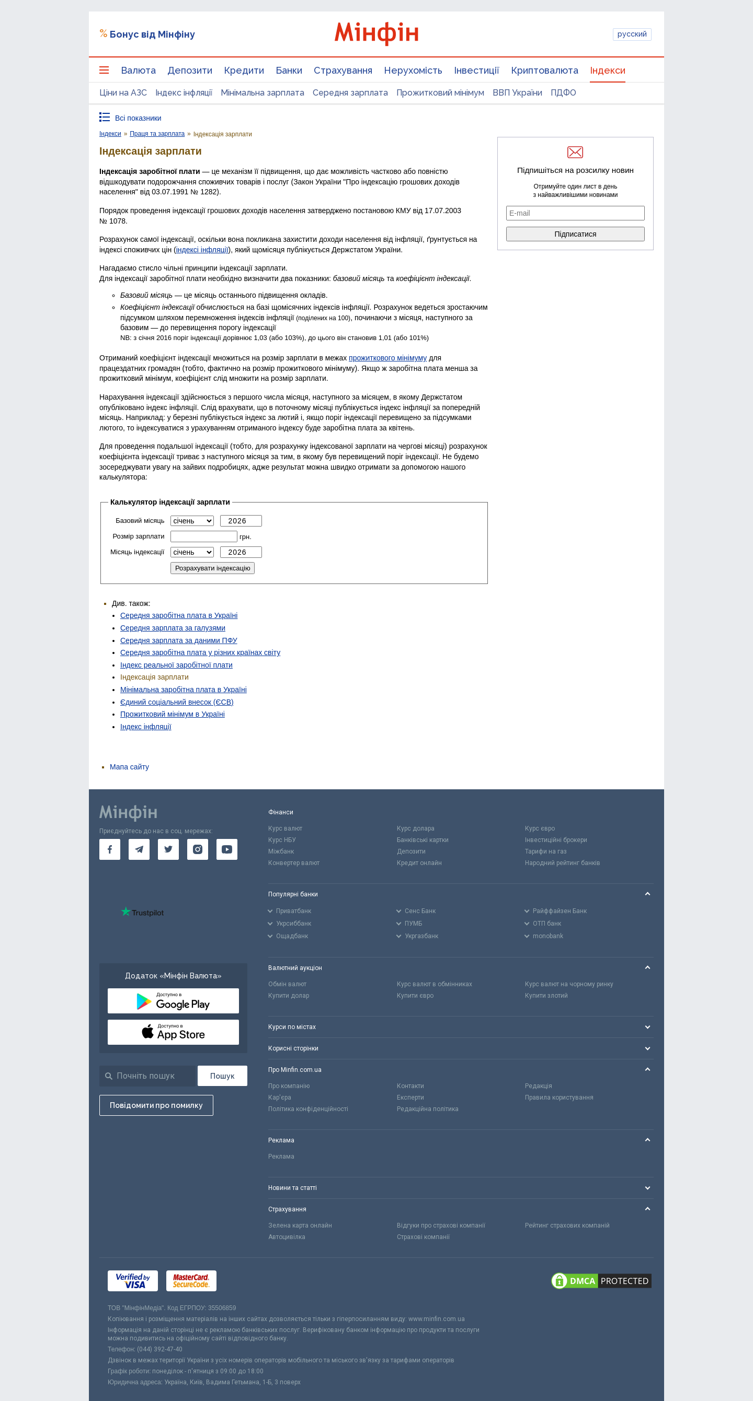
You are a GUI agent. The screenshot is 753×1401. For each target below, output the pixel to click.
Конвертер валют (294, 863)
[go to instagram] (197, 849)
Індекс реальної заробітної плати (176, 665)
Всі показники (138, 118)
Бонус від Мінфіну (152, 34)
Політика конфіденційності (308, 1109)
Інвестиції (476, 70)
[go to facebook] (109, 849)
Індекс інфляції (183, 93)
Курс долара (416, 828)
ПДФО (563, 93)
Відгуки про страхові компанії (441, 1225)
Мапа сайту (129, 767)
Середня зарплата (350, 93)
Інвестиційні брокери (556, 840)
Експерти (410, 1097)
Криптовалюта (544, 70)
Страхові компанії (423, 1237)
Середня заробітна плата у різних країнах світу (200, 652)
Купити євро (415, 995)
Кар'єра (279, 1097)
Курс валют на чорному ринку (569, 984)
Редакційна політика (428, 1109)
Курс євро (540, 828)
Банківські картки (423, 840)
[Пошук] (222, 1076)
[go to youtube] (226, 849)
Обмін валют (287, 984)
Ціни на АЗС (123, 93)
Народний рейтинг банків (562, 863)
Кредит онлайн (419, 863)
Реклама (281, 1156)
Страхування (343, 70)
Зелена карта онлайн (300, 1225)
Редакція (538, 1086)
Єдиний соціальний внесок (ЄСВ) (177, 702)
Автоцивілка (286, 1237)
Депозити (189, 70)
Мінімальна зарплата (262, 93)
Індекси (607, 70)
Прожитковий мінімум (440, 93)
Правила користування (559, 1097)
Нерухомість (413, 70)
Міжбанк (281, 851)
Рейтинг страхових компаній (567, 1225)
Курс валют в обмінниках (434, 984)
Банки (289, 70)
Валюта (138, 70)
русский (632, 34)
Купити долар (288, 995)
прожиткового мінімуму (388, 358)
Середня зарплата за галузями (172, 628)
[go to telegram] (139, 849)
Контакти (410, 1086)
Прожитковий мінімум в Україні (172, 714)
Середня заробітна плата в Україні (178, 615)
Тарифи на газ (546, 851)
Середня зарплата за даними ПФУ (178, 640)
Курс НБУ (282, 840)
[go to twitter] (168, 849)
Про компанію (289, 1086)
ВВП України (517, 93)
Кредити (244, 70)
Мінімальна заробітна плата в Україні (183, 689)
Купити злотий (546, 995)
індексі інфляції (202, 250)
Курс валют (285, 828)
